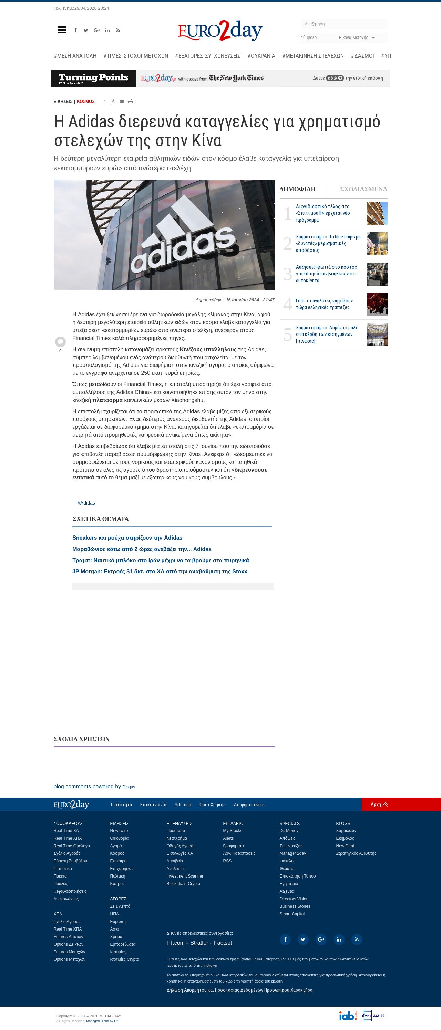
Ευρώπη (118, 921)
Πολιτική (117, 876)
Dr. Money (289, 830)
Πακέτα (60, 876)
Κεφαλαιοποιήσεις (70, 891)
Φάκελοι (287, 861)
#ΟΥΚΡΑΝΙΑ (261, 55)
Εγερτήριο (289, 883)
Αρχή (376, 804)
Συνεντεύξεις (291, 845)
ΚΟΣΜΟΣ (85, 101)
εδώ (335, 78)
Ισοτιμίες (118, 951)
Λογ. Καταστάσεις (239, 853)
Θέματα (287, 868)
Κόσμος (117, 853)
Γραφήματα (233, 845)
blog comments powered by (94, 786)
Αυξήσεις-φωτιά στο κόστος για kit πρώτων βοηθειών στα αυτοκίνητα (327, 273)
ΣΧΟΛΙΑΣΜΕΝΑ (363, 189)
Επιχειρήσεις (122, 868)
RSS (227, 861)
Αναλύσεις (176, 868)
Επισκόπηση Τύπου (298, 876)
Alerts (228, 838)
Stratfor (199, 943)
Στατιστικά (63, 868)
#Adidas (86, 503)
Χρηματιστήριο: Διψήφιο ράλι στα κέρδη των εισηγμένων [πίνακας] (326, 334)
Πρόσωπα (176, 830)
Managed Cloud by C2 (102, 1021)
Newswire (119, 830)
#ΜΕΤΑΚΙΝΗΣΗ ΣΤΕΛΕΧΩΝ (313, 55)
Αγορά (116, 845)
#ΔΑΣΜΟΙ (362, 55)
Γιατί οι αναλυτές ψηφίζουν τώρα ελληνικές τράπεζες (324, 304)
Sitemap (183, 804)
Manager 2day (293, 853)
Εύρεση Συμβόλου (70, 861)
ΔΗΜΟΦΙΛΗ (298, 189)
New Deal (345, 845)
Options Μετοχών (69, 959)
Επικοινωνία (153, 804)
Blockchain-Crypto (183, 883)
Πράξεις (61, 883)
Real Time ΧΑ (66, 830)
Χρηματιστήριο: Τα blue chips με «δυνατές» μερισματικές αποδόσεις (328, 243)
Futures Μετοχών (69, 951)
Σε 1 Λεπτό (120, 906)
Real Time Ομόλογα (72, 845)
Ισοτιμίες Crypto (124, 959)
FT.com (176, 943)
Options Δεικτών (69, 944)
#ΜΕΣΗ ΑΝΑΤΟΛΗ (75, 55)
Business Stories (295, 906)
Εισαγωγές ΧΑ (180, 853)
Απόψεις (287, 838)
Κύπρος (117, 883)
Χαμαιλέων (346, 830)
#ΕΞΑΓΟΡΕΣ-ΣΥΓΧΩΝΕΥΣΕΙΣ (207, 55)
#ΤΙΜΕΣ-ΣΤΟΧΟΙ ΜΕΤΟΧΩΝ (135, 55)
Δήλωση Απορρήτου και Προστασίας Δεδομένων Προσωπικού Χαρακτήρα (239, 990)
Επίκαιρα (118, 861)
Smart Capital (292, 914)
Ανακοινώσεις (66, 898)
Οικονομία (119, 838)
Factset (223, 943)
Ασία (114, 929)
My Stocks (232, 830)
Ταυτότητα (121, 804)
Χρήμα (116, 936)
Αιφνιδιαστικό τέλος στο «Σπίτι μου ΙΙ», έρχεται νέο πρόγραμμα (323, 213)
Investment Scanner (185, 876)
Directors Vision (294, 898)
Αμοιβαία (175, 861)
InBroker (210, 965)
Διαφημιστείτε (249, 804)
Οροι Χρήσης (212, 804)
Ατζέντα (287, 891)
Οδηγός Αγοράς (181, 845)
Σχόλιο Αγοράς (67, 853)
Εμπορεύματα (123, 944)
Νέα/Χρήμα (177, 838)
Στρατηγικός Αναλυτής (356, 853)
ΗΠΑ (114, 914)
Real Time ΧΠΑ (68, 838)
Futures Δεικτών (68, 936)
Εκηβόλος (345, 838)
